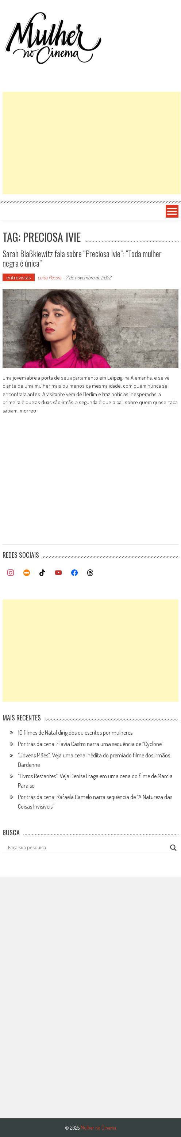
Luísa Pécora (49, 277)
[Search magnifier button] (173, 848)
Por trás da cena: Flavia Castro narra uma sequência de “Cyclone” (90, 744)
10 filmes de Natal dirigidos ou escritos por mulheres (75, 732)
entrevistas (18, 277)
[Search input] (87, 848)
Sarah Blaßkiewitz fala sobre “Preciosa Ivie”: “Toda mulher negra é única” (82, 258)
